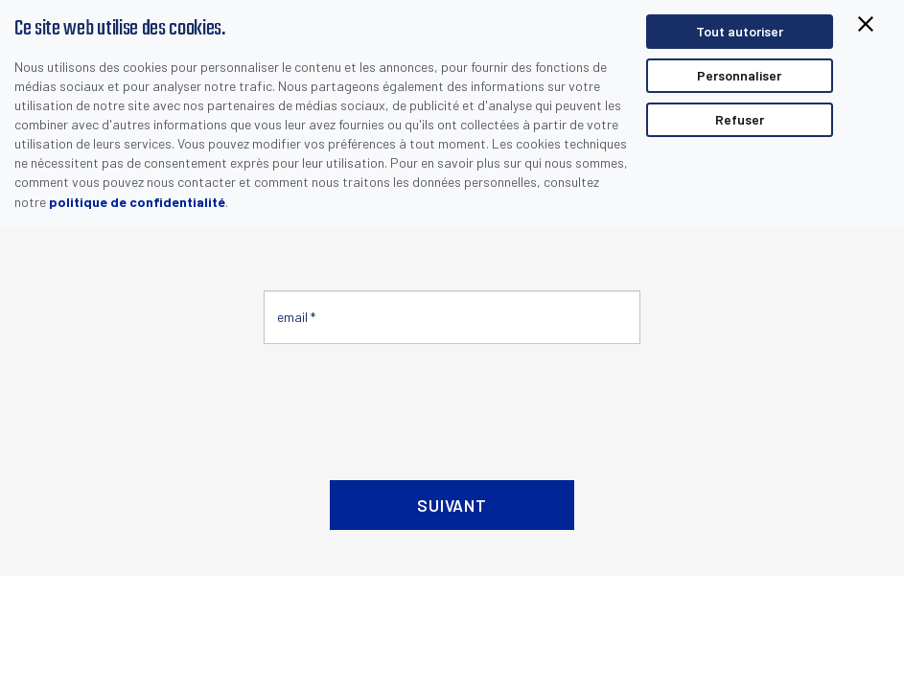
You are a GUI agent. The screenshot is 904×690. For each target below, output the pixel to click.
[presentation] (409, 404)
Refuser (739, 119)
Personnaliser (739, 75)
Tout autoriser (739, 31)
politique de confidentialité (137, 202)
